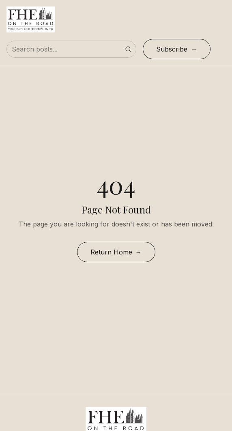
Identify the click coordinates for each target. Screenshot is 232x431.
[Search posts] (71, 49)
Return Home (111, 252)
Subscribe (171, 49)
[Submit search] (128, 49)
